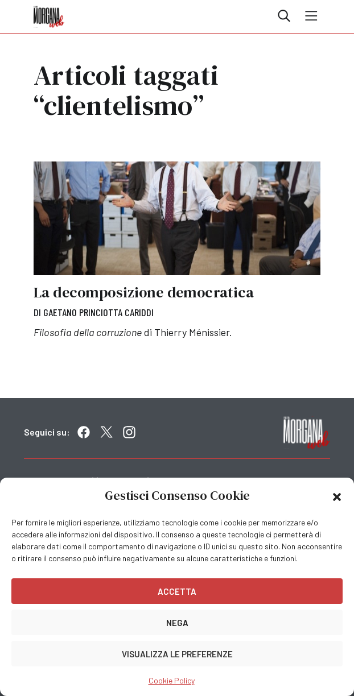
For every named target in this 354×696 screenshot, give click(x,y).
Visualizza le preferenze (177, 654)
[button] (337, 496)
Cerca (284, 16)
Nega (177, 623)
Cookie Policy (172, 680)
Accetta (177, 591)
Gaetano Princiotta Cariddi (98, 312)
